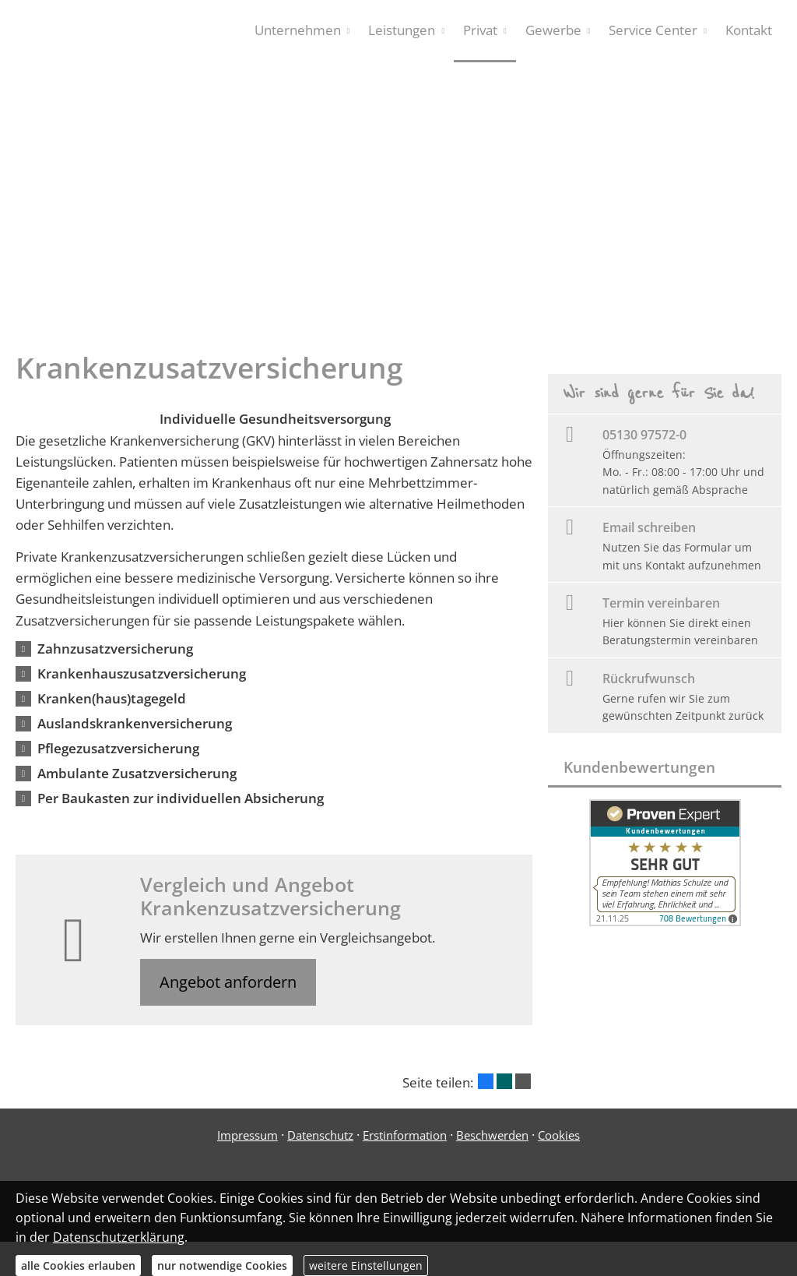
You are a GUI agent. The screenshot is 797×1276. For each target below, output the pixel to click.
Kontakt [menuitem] (748, 30)
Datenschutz (320, 1135)
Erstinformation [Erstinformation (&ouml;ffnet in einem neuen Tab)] (405, 1135)
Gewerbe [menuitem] (553, 30)
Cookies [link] (559, 1135)
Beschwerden (492, 1135)
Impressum (247, 1135)
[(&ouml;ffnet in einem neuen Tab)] (665, 921)
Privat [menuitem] (480, 30)
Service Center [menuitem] (653, 30)
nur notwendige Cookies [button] (222, 1265)
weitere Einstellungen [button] (366, 1265)
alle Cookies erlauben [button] (78, 1265)
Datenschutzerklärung (118, 1237)
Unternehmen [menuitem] (298, 30)
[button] (115, 648)
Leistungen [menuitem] (401, 30)
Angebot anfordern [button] (228, 981)
